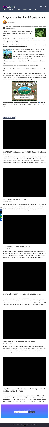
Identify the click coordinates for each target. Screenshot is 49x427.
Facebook (24, 9)
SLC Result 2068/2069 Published (16, 247)
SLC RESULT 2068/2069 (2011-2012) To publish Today (24, 152)
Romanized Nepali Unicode (14, 199)
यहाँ (39, 102)
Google (30, 9)
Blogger (37, 424)
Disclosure (29, 424)
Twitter (18, 9)
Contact (26, 424)
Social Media (11, 9)
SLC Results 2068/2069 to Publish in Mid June (22, 294)
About (23, 424)
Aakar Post (12, 424)
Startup (4, 9)
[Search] (41, 6)
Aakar (20, 424)
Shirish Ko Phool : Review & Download (19, 341)
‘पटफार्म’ (34, 40)
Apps (35, 9)
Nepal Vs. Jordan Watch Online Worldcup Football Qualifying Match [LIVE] (24, 390)
